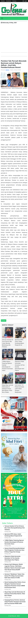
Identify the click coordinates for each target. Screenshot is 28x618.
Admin (7, 70)
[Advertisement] (14, 38)
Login (25, 1)
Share (4, 320)
